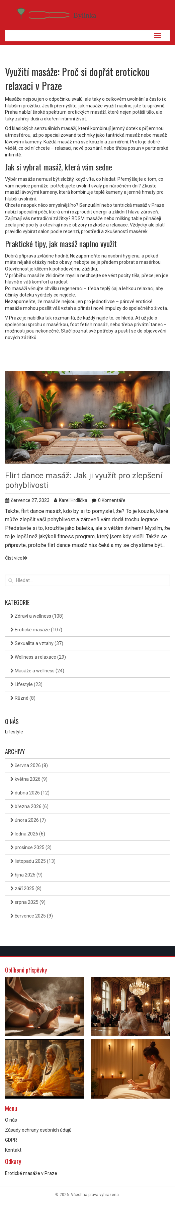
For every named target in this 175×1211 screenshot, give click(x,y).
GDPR (11, 1140)
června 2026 (29, 765)
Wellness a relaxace (38, 657)
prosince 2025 (31, 847)
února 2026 (28, 820)
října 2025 (26, 874)
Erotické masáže (36, 629)
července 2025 (31, 916)
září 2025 (25, 888)
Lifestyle (26, 684)
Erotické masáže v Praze (31, 1173)
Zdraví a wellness (37, 616)
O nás (11, 1120)
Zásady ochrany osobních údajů (38, 1130)
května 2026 (29, 779)
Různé (22, 698)
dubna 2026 (30, 792)
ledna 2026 (27, 833)
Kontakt (13, 1150)
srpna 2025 (28, 902)
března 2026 (29, 806)
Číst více (16, 558)
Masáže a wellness (37, 670)
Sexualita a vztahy (36, 643)
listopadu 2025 (33, 861)
